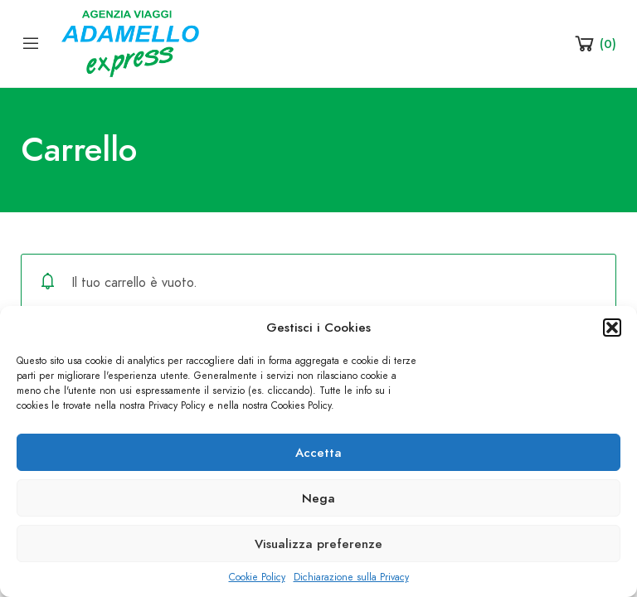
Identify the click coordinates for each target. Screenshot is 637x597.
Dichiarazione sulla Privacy (351, 577)
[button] (612, 327)
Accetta (318, 452)
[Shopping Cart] (594, 43)
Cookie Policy (257, 577)
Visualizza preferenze (318, 544)
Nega (318, 498)
